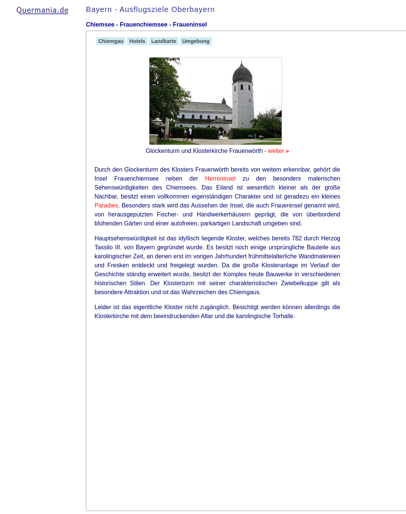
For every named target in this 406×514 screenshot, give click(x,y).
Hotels (137, 41)
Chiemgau (111, 41)
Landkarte (164, 41)
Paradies (106, 205)
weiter (278, 151)
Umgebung (196, 41)
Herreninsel (220, 178)
